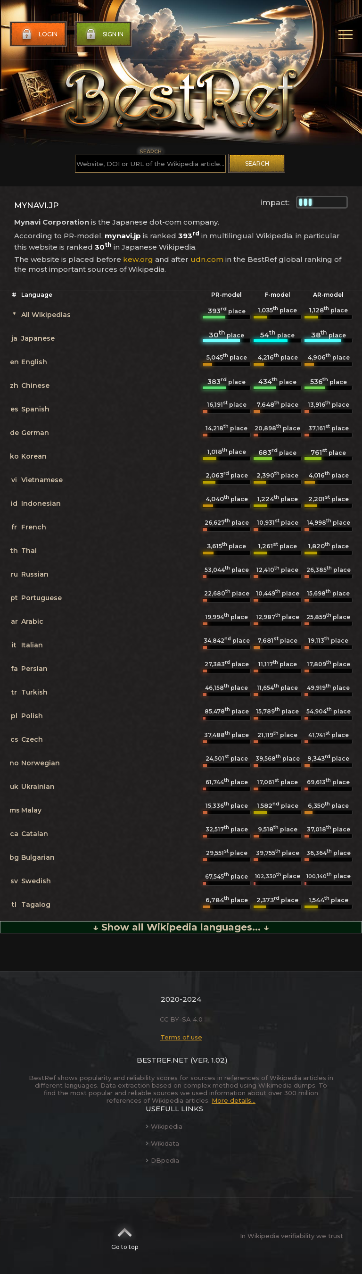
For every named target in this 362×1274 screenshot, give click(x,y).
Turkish (34, 692)
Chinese (35, 385)
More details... (233, 1100)
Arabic (32, 621)
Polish (32, 716)
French (33, 527)
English (34, 362)
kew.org (138, 259)
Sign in (103, 34)
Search (257, 163)
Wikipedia (164, 1126)
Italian (32, 645)
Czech (32, 739)
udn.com (206, 259)
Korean (34, 456)
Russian (35, 574)
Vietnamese (42, 480)
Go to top (125, 1235)
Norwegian (40, 763)
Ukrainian (38, 786)
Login (39, 34)
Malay (31, 810)
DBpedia (162, 1160)
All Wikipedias (46, 314)
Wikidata (162, 1143)
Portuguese (41, 598)
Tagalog (35, 904)
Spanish (35, 409)
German (35, 432)
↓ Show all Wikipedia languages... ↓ (181, 927)
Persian (34, 668)
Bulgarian (38, 857)
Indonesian (41, 503)
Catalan (34, 834)
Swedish (36, 881)
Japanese (38, 338)
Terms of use (181, 1037)
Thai (29, 550)
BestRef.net (163, 1060)
